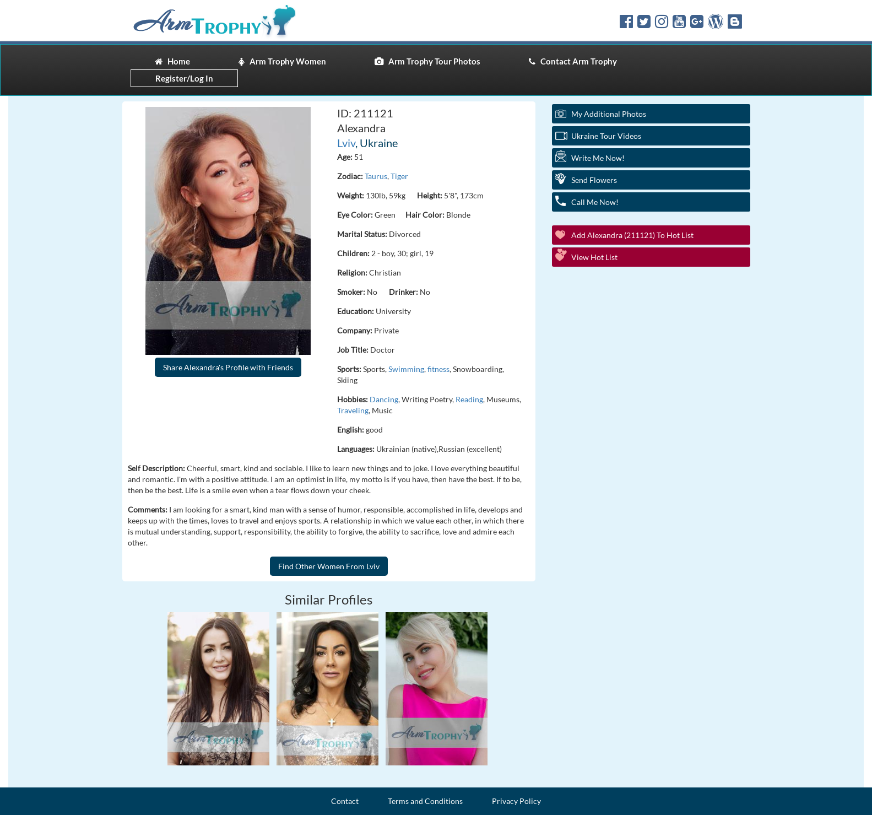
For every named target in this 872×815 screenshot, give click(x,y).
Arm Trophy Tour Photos (427, 61)
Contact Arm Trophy (573, 61)
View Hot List (594, 257)
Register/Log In (184, 78)
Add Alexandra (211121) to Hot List (632, 235)
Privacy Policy (516, 801)
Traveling (353, 410)
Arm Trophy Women (282, 61)
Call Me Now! (595, 202)
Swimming (406, 369)
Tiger (399, 176)
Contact (345, 801)
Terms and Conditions (425, 801)
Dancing (384, 399)
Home (172, 61)
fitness (438, 369)
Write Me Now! (598, 158)
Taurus (376, 176)
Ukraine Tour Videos (606, 136)
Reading (469, 399)
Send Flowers (594, 180)
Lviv (346, 142)
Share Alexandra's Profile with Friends (228, 367)
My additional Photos (608, 113)
